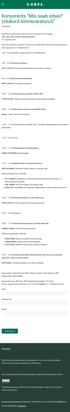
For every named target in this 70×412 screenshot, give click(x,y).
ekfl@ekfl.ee (43, 284)
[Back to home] (35, 4)
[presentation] (18, 322)
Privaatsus (22, 406)
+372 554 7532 (49, 402)
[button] (3, 4)
